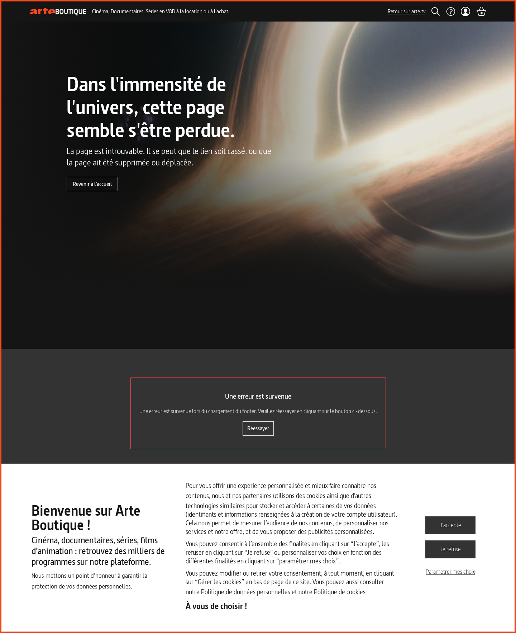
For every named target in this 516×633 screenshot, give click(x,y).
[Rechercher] (435, 11)
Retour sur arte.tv (407, 11)
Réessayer (258, 428)
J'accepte (450, 525)
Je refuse (450, 549)
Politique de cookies (340, 591)
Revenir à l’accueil (92, 184)
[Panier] (481, 11)
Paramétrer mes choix (450, 572)
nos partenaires (252, 495)
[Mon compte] (465, 11)
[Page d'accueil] (58, 11)
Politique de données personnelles (245, 591)
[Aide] (450, 11)
